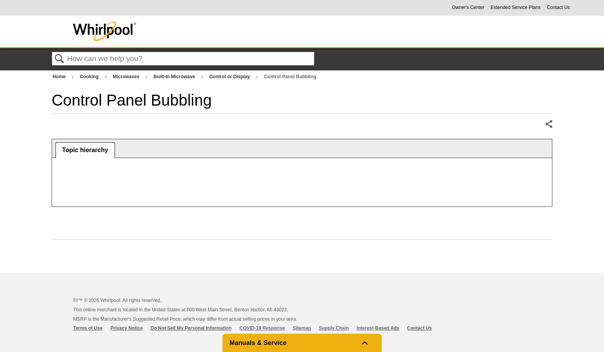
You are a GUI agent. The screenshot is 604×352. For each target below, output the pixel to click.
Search (59, 59)
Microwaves (126, 76)
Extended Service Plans (515, 7)
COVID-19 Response (262, 328)
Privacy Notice (126, 328)
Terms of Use (87, 328)
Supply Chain (334, 328)
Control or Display (230, 76)
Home (59, 76)
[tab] (85, 150)
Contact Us (558, 7)
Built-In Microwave (175, 76)
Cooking (90, 76)
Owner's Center (468, 7)
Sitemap (302, 328)
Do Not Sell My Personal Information (191, 328)
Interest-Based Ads (378, 328)
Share (548, 124)
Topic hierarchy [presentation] (85, 150)
